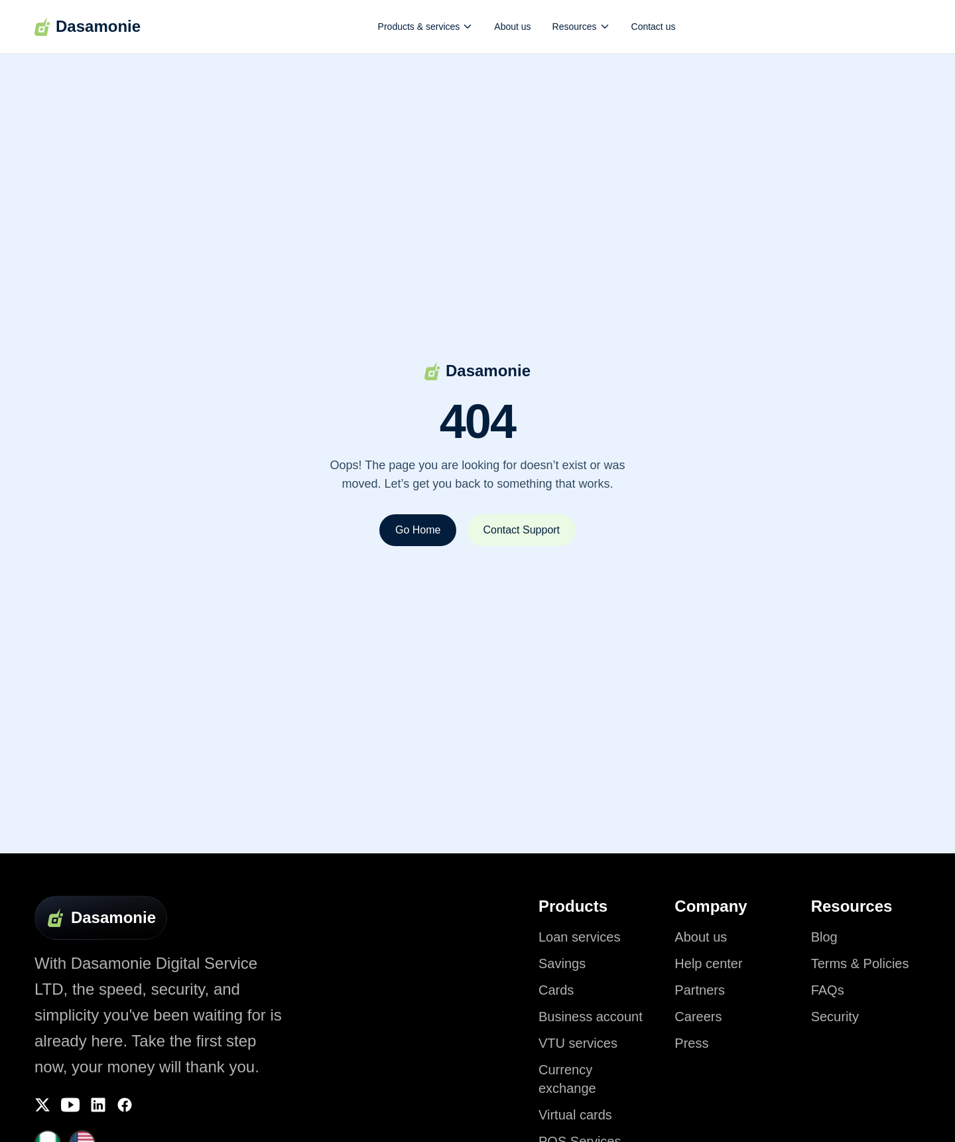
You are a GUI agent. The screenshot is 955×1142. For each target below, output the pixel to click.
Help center (708, 963)
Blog (824, 937)
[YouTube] (70, 1105)
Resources (581, 26)
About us (512, 26)
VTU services (578, 1043)
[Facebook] (125, 1105)
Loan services (579, 937)
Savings (562, 963)
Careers (698, 1016)
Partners (699, 990)
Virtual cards (575, 1114)
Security (835, 1016)
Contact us (653, 26)
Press (691, 1043)
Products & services (426, 26)
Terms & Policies (860, 963)
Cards (556, 990)
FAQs (827, 990)
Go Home (417, 529)
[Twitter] (42, 1105)
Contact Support (521, 529)
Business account (591, 1016)
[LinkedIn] (98, 1105)
